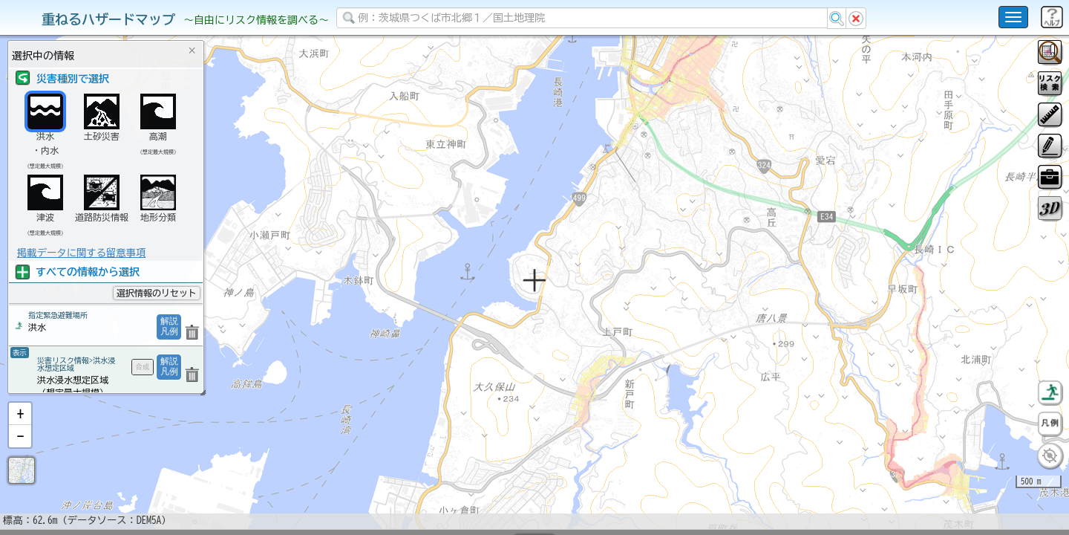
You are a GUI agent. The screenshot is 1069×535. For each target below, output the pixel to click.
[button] (20, 452)
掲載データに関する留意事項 (81, 252)
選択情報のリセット (157, 292)
